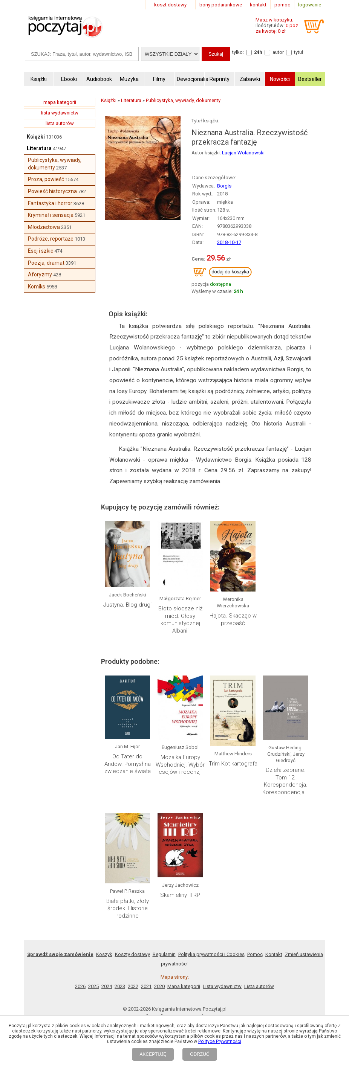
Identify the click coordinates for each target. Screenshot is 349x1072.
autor (278, 52)
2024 (106, 986)
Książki (36, 137)
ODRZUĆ (199, 1054)
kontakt (258, 5)
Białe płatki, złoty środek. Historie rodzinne (127, 908)
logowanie (309, 5)
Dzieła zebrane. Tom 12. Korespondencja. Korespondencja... (285, 781)
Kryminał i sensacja (50, 215)
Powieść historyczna (52, 191)
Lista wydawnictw (222, 986)
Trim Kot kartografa (233, 763)
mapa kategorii (59, 102)
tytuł (298, 52)
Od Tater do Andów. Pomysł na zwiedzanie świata (127, 764)
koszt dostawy (170, 5)
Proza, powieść (46, 179)
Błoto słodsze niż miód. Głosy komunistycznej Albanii (180, 619)
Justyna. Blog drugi (127, 604)
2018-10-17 (229, 242)
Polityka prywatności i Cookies (211, 954)
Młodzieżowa (44, 227)
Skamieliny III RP (180, 895)
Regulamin (164, 954)
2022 (133, 986)
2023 (120, 986)
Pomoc (255, 954)
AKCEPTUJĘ (152, 1054)
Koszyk (104, 954)
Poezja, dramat (46, 263)
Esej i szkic (40, 251)
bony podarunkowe (220, 5)
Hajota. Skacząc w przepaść (233, 619)
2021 (146, 986)
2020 (159, 986)
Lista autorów (259, 986)
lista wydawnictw (59, 113)
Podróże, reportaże (50, 239)
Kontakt (273, 954)
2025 (93, 986)
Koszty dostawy (132, 954)
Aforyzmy (40, 274)
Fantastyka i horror (50, 203)
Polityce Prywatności (219, 1041)
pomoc (282, 5)
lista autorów (60, 123)
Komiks (36, 287)
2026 (80, 986)
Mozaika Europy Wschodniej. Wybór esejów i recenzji (180, 764)
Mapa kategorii (183, 986)
